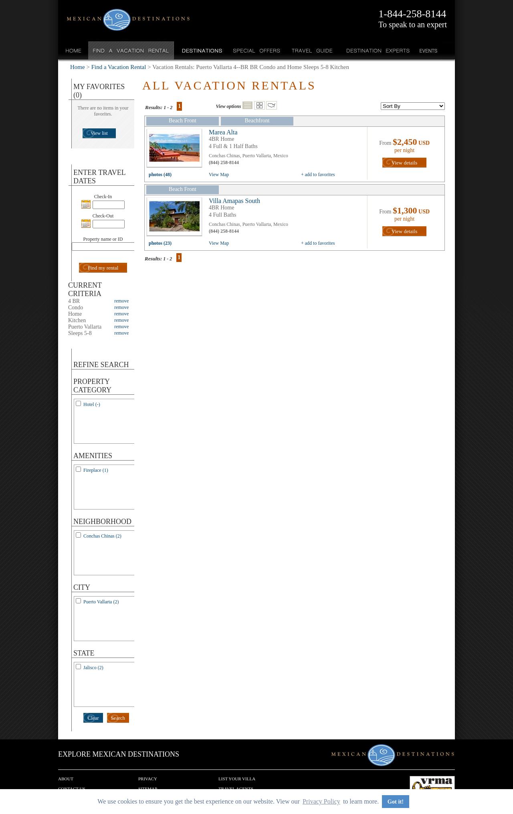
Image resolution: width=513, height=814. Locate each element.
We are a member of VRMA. (432, 788)
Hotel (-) (91, 404)
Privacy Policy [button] (321, 801)
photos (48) (160, 174)
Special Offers (256, 50)
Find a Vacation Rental (131, 50)
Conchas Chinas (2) (102, 536)
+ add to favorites (318, 174)
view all (176, 150)
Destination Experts (376, 50)
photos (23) (160, 243)
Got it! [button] (396, 801)
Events (428, 50)
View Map (219, 174)
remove (121, 301)
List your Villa (236, 778)
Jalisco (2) (93, 667)
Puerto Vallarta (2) (101, 602)
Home (74, 50)
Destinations (201, 50)
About (65, 778)
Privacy (147, 778)
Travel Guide (312, 50)
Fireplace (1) (95, 470)
